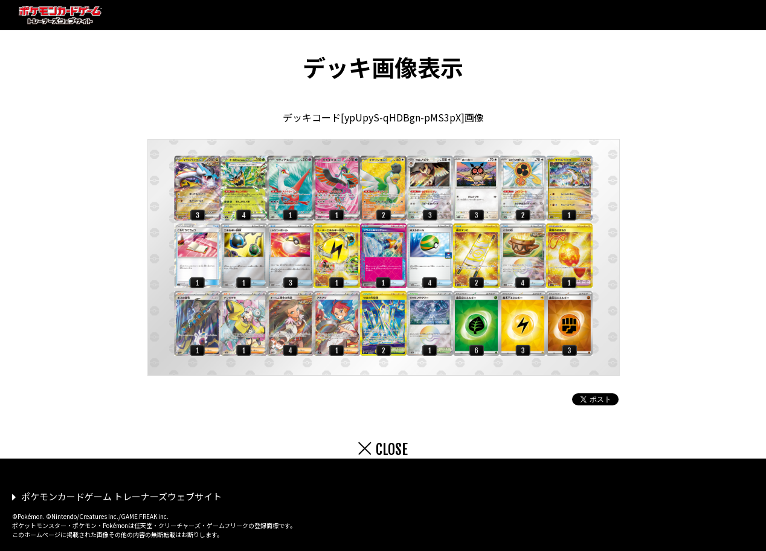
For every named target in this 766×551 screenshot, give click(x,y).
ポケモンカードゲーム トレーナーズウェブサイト (121, 496)
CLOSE (392, 449)
